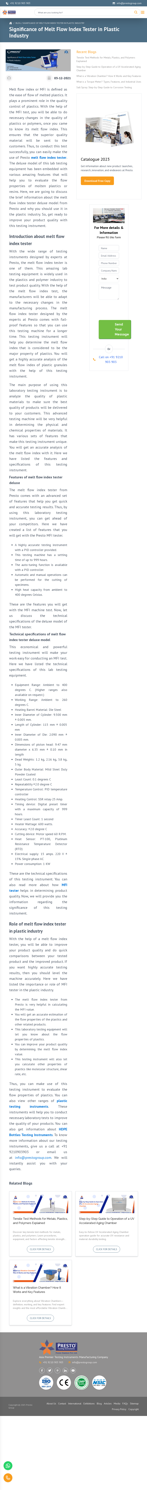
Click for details (40, 1249)
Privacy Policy (119, 1409)
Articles (108, 1403)
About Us (51, 1403)
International (74, 1403)
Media (117, 1403)
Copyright (133, 1409)
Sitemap (134, 1403)
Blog (18, 23)
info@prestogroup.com (127, 3)
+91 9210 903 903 (18, 3)
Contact (62, 1403)
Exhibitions (89, 1403)
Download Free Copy (97, 181)
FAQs (125, 1403)
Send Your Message (122, 329)
